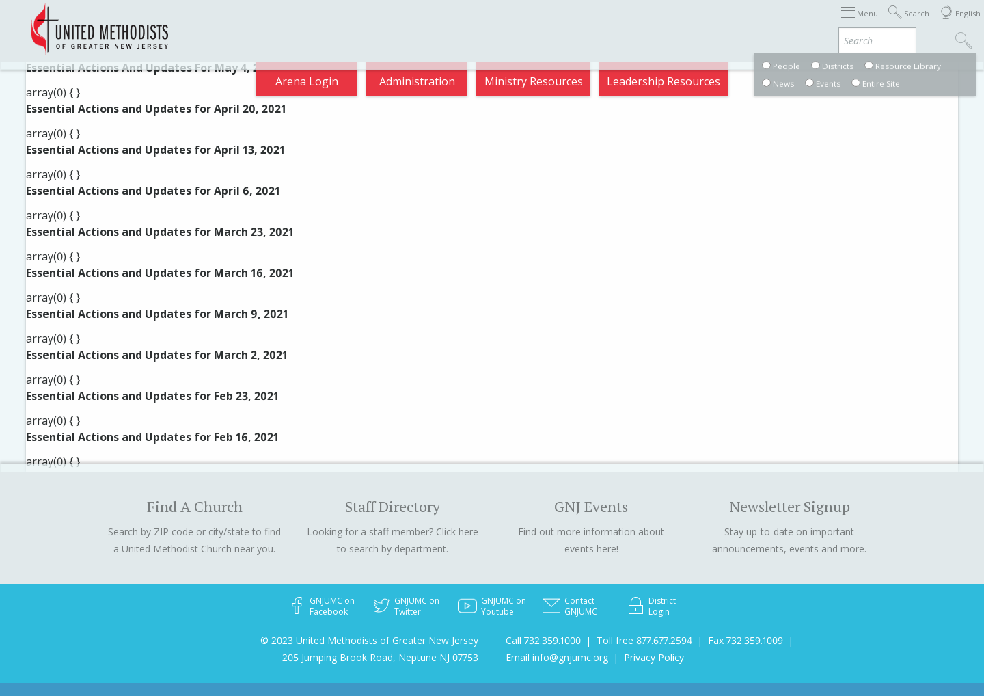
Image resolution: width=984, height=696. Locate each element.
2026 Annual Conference (268, 23)
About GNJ (561, 23)
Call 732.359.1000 (543, 640)
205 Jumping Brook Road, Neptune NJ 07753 (380, 657)
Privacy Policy (654, 657)
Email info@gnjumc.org (557, 657)
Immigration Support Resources (432, 23)
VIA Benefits (787, 23)
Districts (628, 23)
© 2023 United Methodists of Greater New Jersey (369, 640)
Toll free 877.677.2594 (644, 640)
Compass (860, 23)
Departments (702, 23)
